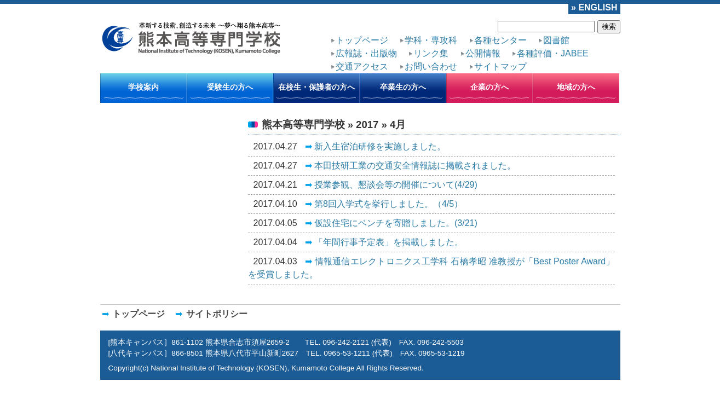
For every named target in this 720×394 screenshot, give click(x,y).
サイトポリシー (188, 278)
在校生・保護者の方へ (316, 70)
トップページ (352, 35)
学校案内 (143, 70)
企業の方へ (489, 70)
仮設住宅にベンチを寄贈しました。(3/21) (362, 186)
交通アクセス (459, 45)
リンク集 (597, 35)
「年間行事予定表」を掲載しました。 (356, 202)
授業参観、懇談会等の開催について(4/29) (362, 155)
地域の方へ (576, 70)
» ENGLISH (600, 6)
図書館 (501, 35)
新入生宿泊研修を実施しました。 (350, 123)
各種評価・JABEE (399, 45)
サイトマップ (565, 45)
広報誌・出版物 (548, 35)
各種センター (458, 35)
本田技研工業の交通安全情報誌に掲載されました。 (376, 139)
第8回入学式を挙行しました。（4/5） (356, 171)
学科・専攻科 (405, 35)
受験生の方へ (230, 70)
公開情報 (345, 45)
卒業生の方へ (403, 70)
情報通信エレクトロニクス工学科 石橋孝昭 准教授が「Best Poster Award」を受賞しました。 (438, 218)
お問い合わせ (512, 45)
